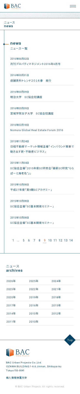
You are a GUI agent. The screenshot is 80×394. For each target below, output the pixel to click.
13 (66, 240)
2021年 (56, 289)
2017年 (11, 305)
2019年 (33, 297)
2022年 (33, 289)
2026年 (11, 281)
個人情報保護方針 (16, 377)
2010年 (33, 321)
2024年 (56, 281)
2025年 (33, 281)
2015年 (56, 305)
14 (71, 240)
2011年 (11, 321)
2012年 (56, 313)
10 (50, 240)
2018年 (56, 297)
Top (70, 340)
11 (55, 240)
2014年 (11, 313)
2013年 (33, 313)
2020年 (11, 297)
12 (60, 240)
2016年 (33, 305)
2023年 (11, 289)
